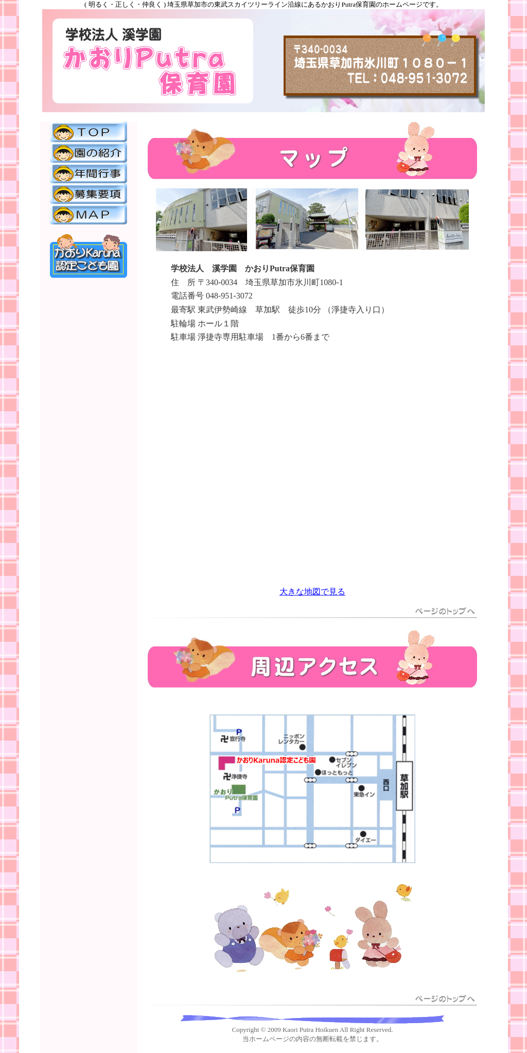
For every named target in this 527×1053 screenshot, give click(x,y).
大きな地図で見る (312, 591)
